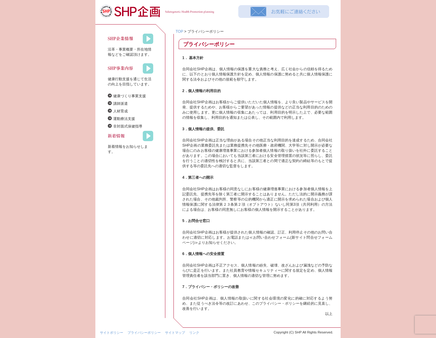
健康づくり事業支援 (129, 96)
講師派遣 (120, 103)
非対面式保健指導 (127, 126)
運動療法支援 (124, 119)
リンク (194, 332)
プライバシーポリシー (144, 332)
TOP (179, 31)
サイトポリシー (111, 332)
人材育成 (120, 111)
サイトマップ (175, 332)
